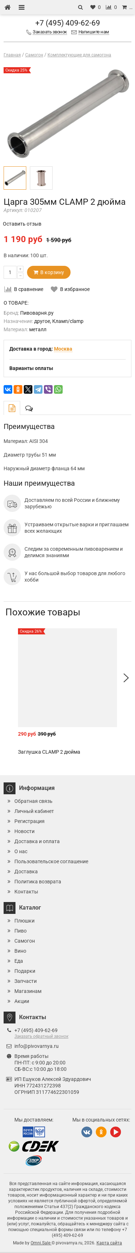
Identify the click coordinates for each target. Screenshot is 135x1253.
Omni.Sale (41, 1242)
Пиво (20, 931)
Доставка (26, 871)
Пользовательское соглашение (51, 861)
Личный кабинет (34, 811)
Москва (63, 349)
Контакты (26, 891)
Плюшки (24, 921)
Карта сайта (109, 1242)
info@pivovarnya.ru (36, 1046)
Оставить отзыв (22, 224)
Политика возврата (37, 881)
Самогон (24, 941)
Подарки (24, 971)
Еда (18, 961)
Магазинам (27, 991)
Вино (20, 951)
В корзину (48, 272)
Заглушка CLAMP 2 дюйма (49, 752)
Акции (21, 1001)
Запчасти (25, 981)
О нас (20, 851)
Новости (24, 831)
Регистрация (29, 821)
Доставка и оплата (37, 841)
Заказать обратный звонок (41, 1036)
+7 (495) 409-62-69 (67, 23)
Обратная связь (33, 801)
